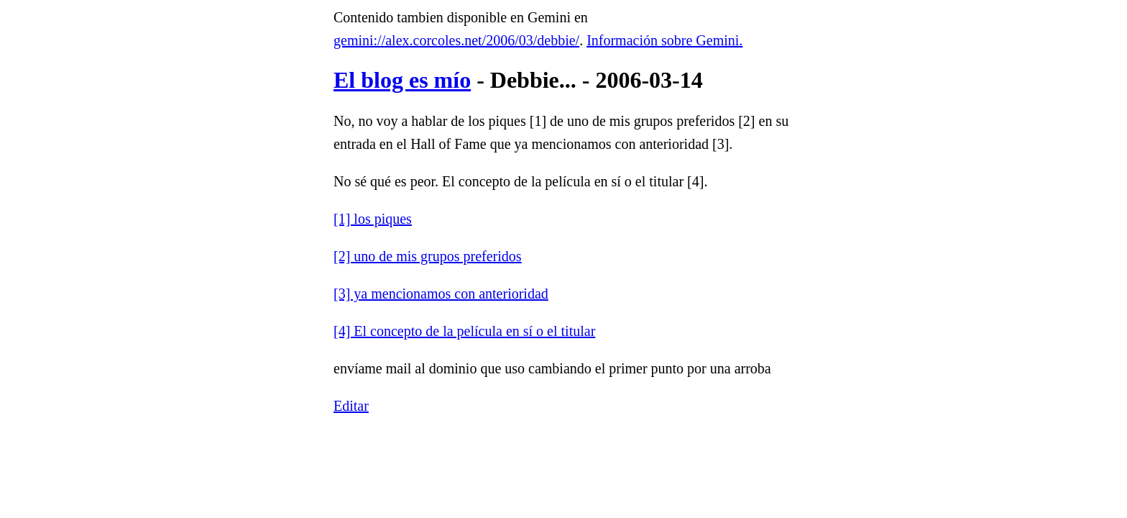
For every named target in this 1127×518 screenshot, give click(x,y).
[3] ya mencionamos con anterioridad (441, 293)
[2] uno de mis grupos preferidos (428, 256)
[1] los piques (373, 219)
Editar (351, 406)
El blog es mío (402, 80)
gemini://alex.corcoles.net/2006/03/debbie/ (456, 40)
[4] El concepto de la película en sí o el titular (464, 331)
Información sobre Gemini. (664, 40)
